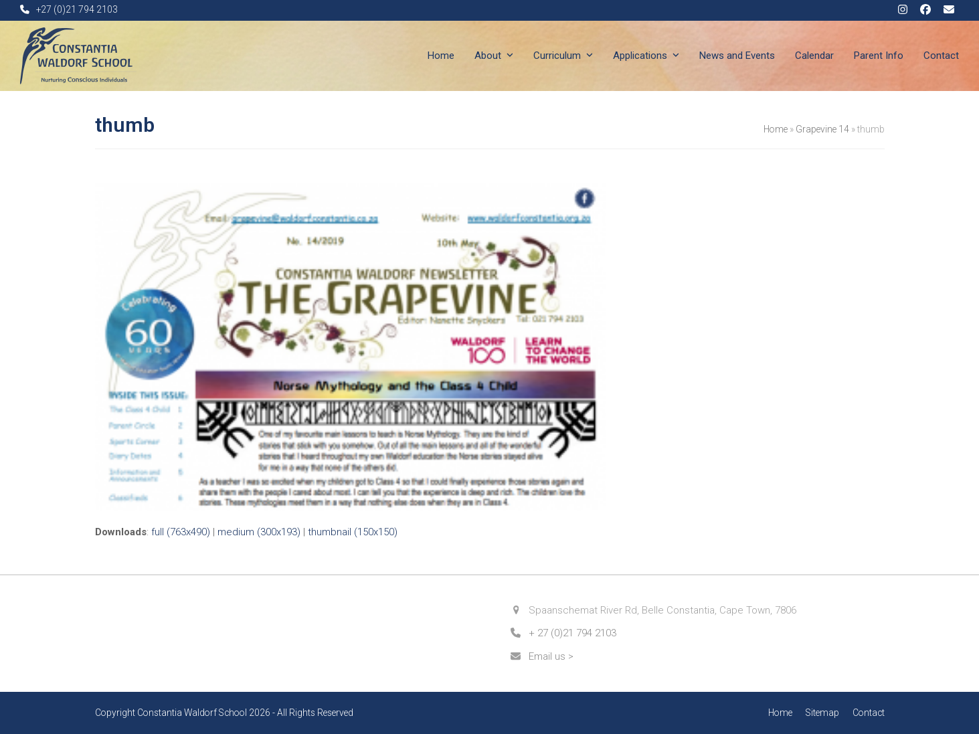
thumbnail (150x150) (352, 532)
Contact (869, 712)
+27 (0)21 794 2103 (77, 9)
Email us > (551, 656)
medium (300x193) (258, 532)
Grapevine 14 (822, 129)
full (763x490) (180, 532)
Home (776, 129)
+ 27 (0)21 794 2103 (572, 633)
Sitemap (822, 712)
